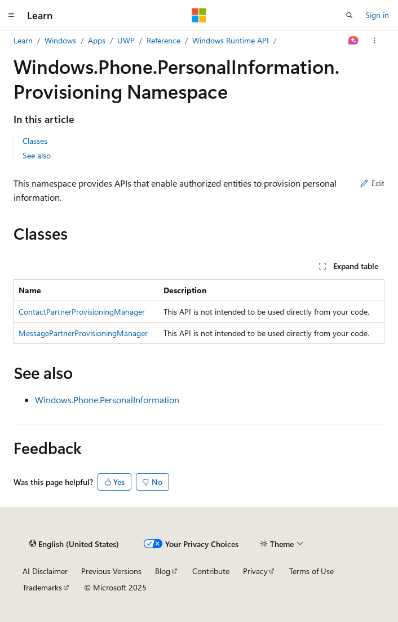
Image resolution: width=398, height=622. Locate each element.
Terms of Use (311, 571)
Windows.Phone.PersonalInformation (107, 399)
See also (37, 155)
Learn (23, 40)
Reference (163, 40)
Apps (96, 40)
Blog (162, 571)
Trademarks (42, 587)
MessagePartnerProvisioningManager (83, 333)
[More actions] (374, 41)
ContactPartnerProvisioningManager (82, 311)
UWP (126, 40)
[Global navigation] (11, 15)
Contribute (210, 571)
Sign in (377, 15)
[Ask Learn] (354, 41)
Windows (60, 40)
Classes (35, 140)
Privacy (255, 571)
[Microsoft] (199, 15)
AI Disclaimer (45, 571)
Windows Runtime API (230, 40)
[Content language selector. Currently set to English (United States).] (74, 544)
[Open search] (349, 15)
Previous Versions (111, 571)
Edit (372, 183)
